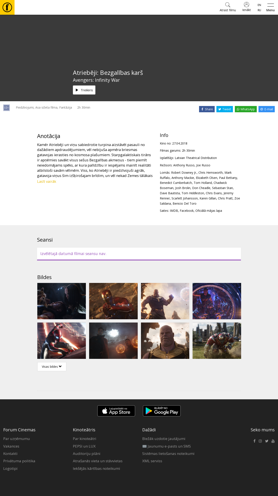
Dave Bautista (170, 193)
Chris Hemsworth (210, 172)
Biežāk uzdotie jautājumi (163, 438)
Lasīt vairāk (46, 181)
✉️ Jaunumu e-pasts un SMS (166, 446)
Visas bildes (52, 366)
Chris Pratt (225, 198)
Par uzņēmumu (16, 438)
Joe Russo (203, 165)
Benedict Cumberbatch (176, 183)
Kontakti (10, 453)
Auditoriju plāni (86, 453)
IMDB (174, 211)
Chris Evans (214, 193)
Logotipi (10, 468)
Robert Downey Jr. (184, 172)
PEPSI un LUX (84, 446)
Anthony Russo (184, 165)
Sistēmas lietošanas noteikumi (168, 453)
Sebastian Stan (222, 188)
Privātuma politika (19, 460)
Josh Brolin (182, 188)
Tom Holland (203, 183)
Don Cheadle (201, 188)
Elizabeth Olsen (206, 178)
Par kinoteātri (84, 438)
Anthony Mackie (183, 178)
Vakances (11, 446)
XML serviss (152, 460)
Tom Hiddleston (193, 193)
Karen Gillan (208, 198)
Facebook (187, 211)
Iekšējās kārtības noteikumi (96, 468)
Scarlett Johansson (185, 198)
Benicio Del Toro (184, 203)
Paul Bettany (228, 178)
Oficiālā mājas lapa (208, 211)
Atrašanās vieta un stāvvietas (98, 460)
